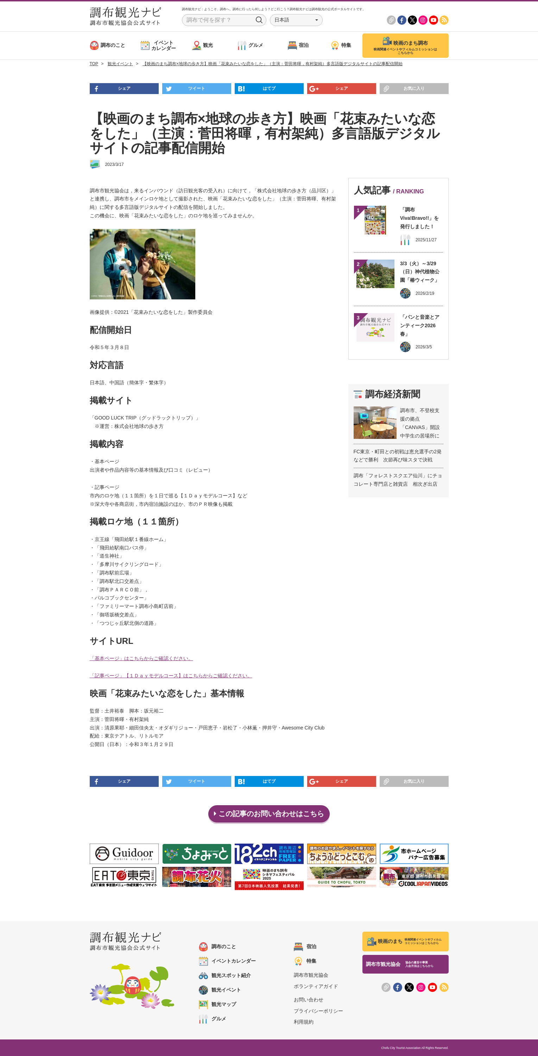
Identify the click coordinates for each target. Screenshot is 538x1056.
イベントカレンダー (227, 961)
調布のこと (217, 946)
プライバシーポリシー (318, 1011)
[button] (296, 20)
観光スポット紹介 (225, 975)
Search (259, 20)
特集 (305, 961)
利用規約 (304, 1022)
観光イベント (220, 990)
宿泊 (305, 946)
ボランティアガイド (316, 986)
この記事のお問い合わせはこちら (269, 814)
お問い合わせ (308, 999)
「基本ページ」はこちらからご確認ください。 (141, 658)
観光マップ (217, 1004)
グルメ (212, 1019)
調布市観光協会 (311, 975)
